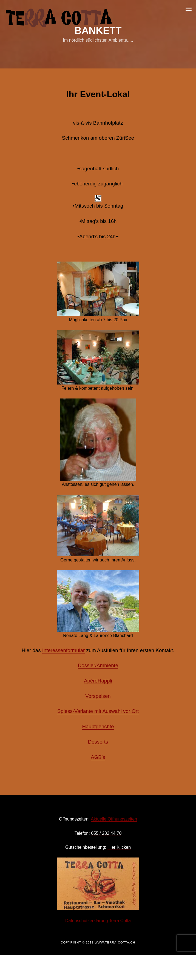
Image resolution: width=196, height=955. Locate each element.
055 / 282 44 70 (106, 833)
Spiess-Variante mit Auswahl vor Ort (98, 711)
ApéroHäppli (98, 681)
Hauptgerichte (98, 726)
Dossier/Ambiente (98, 665)
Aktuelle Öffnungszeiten (114, 819)
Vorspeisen (97, 696)
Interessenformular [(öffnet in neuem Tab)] (63, 650)
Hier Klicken (119, 847)
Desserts (98, 742)
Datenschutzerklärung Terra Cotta (98, 920)
